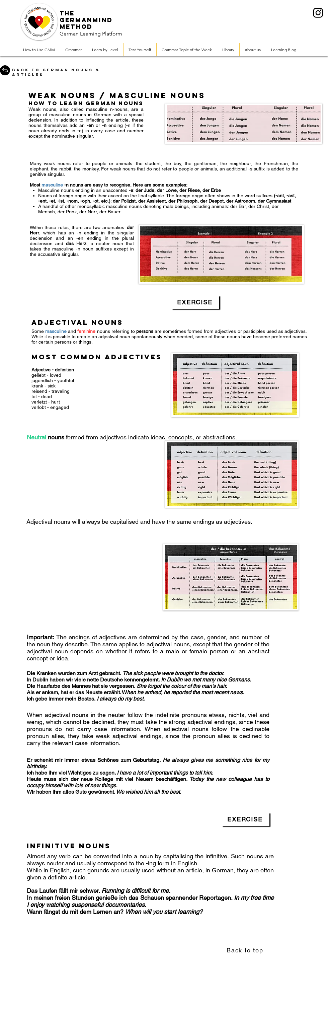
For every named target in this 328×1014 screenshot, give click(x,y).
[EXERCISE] (195, 302)
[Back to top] (245, 950)
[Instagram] (318, 12)
